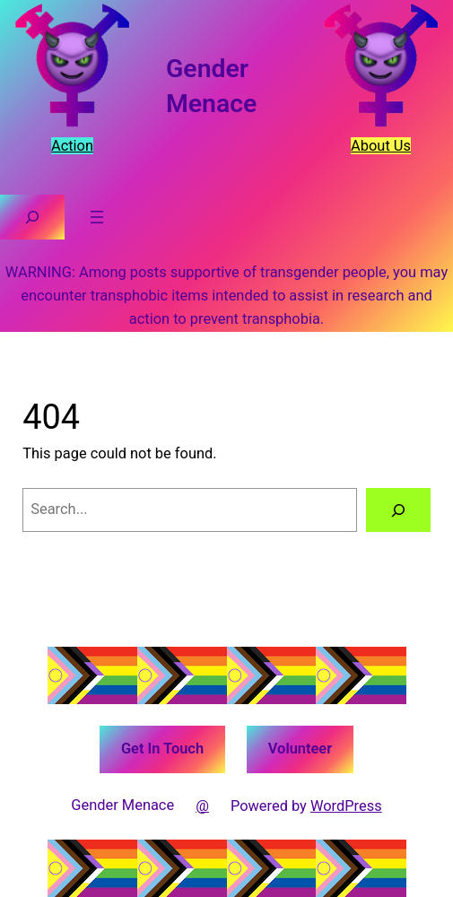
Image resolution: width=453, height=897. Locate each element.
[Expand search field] (32, 217)
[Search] (398, 510)
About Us (381, 145)
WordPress (346, 805)
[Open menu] (97, 217)
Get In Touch (162, 748)
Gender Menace (122, 805)
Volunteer (300, 748)
